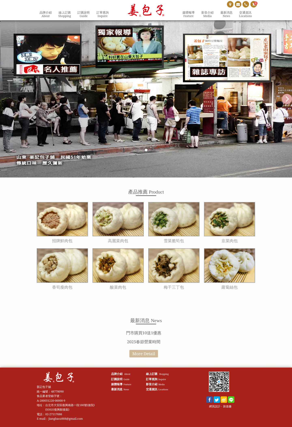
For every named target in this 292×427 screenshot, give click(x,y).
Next (287, 99)
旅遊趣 (227, 406)
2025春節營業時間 (143, 341)
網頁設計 (214, 406)
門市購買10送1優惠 (143, 333)
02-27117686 (53, 414)
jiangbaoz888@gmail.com (65, 419)
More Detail (143, 353)
